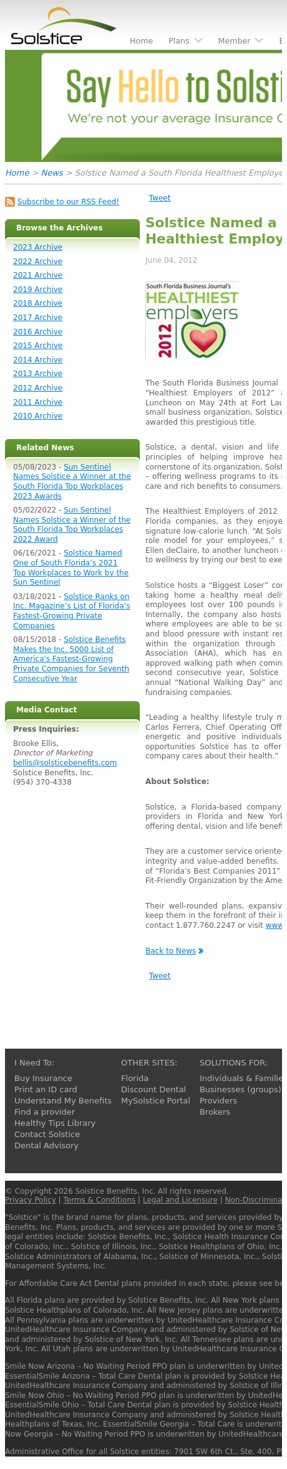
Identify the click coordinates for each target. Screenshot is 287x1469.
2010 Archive (37, 416)
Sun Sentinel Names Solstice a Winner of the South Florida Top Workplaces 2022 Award (71, 525)
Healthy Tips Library (54, 1123)
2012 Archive (37, 388)
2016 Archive (37, 332)
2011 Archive (37, 402)
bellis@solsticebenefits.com (65, 762)
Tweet (160, 198)
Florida (134, 1078)
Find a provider (44, 1112)
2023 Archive (37, 247)
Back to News (170, 951)
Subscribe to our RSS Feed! (68, 201)
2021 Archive (37, 275)
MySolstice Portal (155, 1100)
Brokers (215, 1112)
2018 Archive (37, 303)
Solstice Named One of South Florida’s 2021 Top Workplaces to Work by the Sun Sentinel (71, 568)
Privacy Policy (30, 1200)
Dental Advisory (46, 1145)
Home (17, 172)
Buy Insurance (43, 1078)
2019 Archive (37, 289)
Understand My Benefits (63, 1100)
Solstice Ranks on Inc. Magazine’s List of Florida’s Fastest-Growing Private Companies (71, 611)
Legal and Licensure (180, 1200)
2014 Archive (37, 360)
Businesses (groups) (240, 1089)
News (52, 172)
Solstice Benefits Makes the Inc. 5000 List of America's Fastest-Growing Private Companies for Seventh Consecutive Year (71, 659)
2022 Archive (37, 261)
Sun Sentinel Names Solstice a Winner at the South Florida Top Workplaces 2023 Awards (72, 482)
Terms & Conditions (99, 1200)
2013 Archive (37, 373)
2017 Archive (37, 317)
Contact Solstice (47, 1134)
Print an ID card (45, 1089)
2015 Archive (37, 345)
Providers (218, 1100)
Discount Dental (153, 1089)
